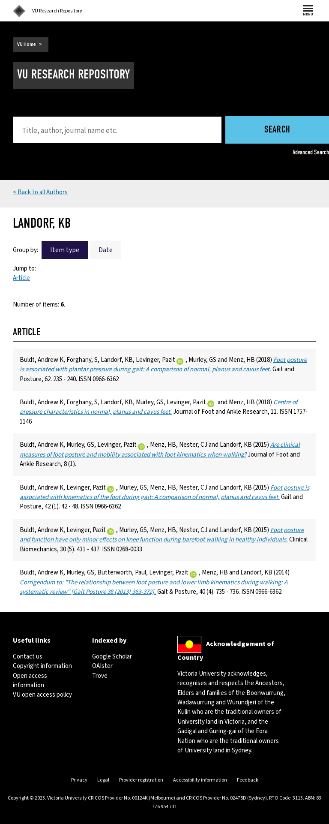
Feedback (247, 780)
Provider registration (141, 780)
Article (21, 278)
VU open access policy (42, 694)
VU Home (26, 44)
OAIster (102, 666)
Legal (103, 780)
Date (106, 250)
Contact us (27, 656)
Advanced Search (311, 152)
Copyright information (42, 666)
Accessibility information (200, 780)
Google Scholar (112, 656)
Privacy (79, 780)
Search (277, 130)
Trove (100, 675)
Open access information (30, 680)
